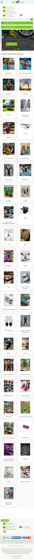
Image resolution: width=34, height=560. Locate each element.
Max (7, 11)
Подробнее (9, 43)
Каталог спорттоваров (9, 27)
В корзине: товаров (9, 23)
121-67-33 (10, 10)
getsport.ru (10, 16)
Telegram (11, 11)
